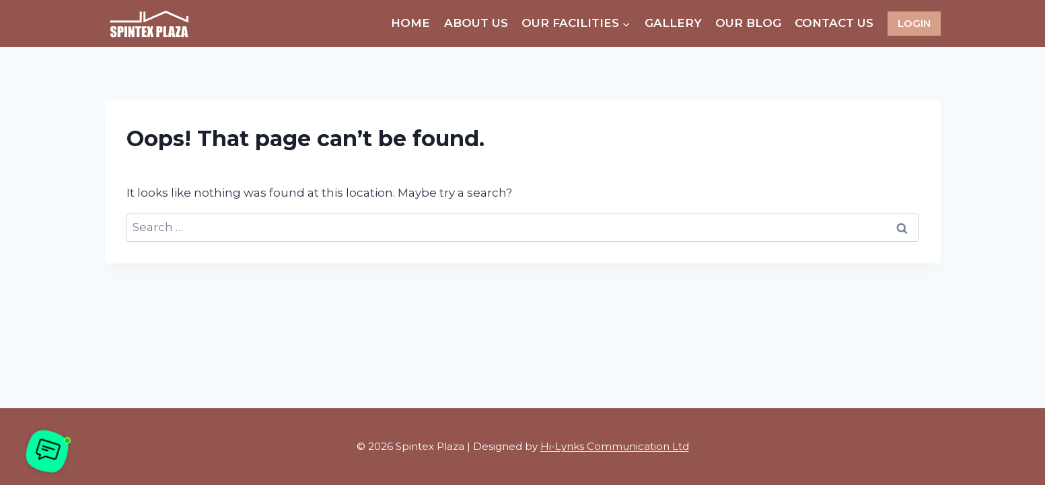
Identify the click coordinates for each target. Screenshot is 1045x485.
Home (410, 23)
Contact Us (834, 23)
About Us (476, 23)
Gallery (673, 23)
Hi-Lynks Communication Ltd (614, 446)
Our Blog (748, 23)
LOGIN (914, 23)
